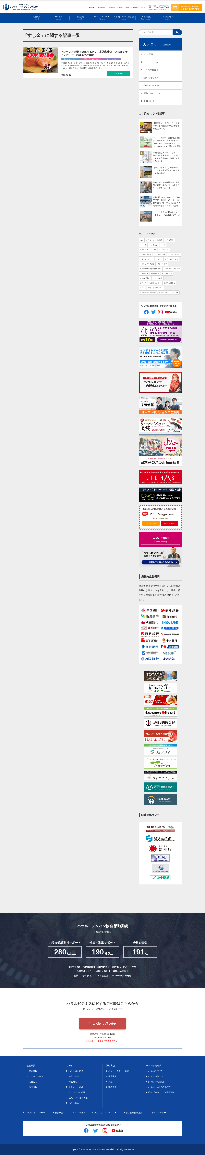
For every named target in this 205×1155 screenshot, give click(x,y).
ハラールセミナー (146, 259)
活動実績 (80, 18)
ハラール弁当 (157, 278)
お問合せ (111, 7)
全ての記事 (148, 54)
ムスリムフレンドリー (148, 249)
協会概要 (101, 7)
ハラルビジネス (145, 254)
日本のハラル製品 (156, 1082)
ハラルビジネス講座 (147, 264)
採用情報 (33, 1087)
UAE (176, 292)
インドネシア (162, 264)
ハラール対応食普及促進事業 (150, 269)
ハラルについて (155, 1071)
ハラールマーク (174, 254)
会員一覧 (59, 1112)
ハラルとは (153, 245)
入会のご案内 (124, 7)
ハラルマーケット (165, 292)
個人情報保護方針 (134, 1112)
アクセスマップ (36, 1076)
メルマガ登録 (151, 523)
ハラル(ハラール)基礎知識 (124, 18)
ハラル (163, 245)
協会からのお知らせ (151, 85)
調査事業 (112, 1076)
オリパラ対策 (144, 278)
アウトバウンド (159, 254)
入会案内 (33, 1082)
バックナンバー (169, 523)
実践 (110, 1082)
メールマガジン (139, 7)
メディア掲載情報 (150, 70)
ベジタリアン (167, 273)
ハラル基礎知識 (153, 1065)
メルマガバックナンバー (105, 1112)
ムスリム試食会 (169, 283)
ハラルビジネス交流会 (148, 292)
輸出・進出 (74, 1076)
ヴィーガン (144, 273)
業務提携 (112, 1087)
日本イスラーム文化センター (150, 283)
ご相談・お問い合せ (104, 1023)
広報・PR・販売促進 (78, 1098)
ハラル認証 (169, 240)
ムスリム (159, 259)
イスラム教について (157, 1076)
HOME (91, 7)
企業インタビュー (150, 78)
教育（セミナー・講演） (119, 1071)
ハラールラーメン (171, 259)
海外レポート (149, 101)
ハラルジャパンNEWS (102, 18)
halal (141, 240)
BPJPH (142, 288)
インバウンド (164, 249)
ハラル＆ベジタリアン (172, 269)
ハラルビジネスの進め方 (159, 1087)
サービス (58, 18)
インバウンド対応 (77, 1092)
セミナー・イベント (151, 62)
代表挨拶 (33, 1071)
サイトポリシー (159, 1112)
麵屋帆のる (155, 273)
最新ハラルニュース (151, 93)
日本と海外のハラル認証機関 (161, 1092)
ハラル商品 (146, 18)
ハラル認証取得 (76, 1071)
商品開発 (73, 1082)
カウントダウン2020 (155, 288)
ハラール (143, 245)
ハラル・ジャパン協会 (154, 240)
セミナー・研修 (76, 1087)
